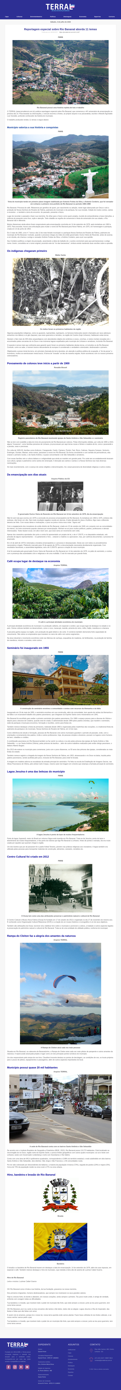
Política (53, 17)
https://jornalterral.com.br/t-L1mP (69, 32)
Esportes (97, 17)
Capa (7, 17)
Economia (82, 17)
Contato (70, 1375)
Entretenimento (36, 17)
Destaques (67, 17)
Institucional (71, 1349)
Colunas (19, 17)
